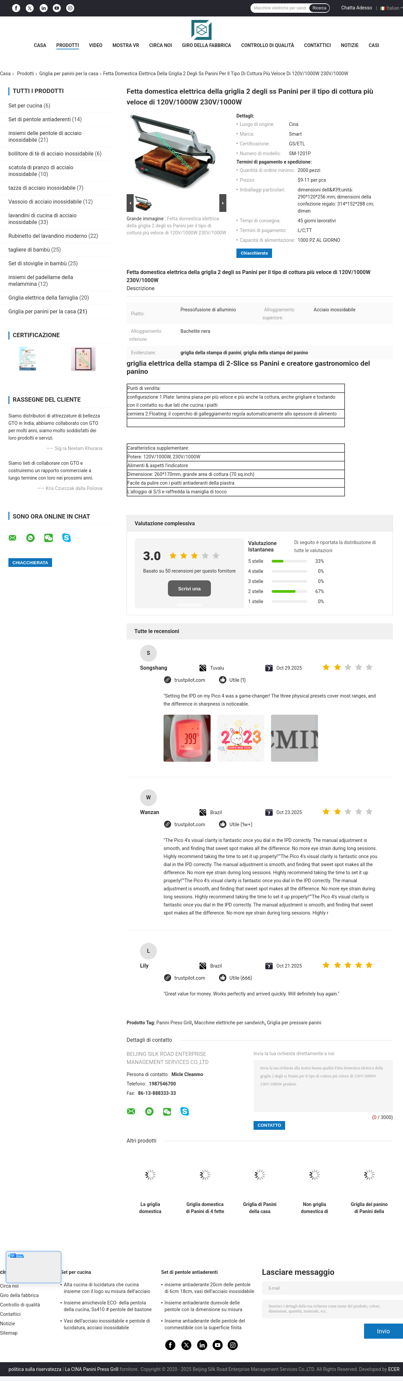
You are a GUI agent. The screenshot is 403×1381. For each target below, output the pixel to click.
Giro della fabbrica (206, 45)
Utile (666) (240, 978)
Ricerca (319, 8)
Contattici (317, 45)
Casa (40, 45)
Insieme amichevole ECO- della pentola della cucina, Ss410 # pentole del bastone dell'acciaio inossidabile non (108, 1307)
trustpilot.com (189, 680)
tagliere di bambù (29, 250)
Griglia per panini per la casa (68, 73)
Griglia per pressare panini (294, 1022)
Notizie (349, 45)
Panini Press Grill (174, 1022)
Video (95, 45)
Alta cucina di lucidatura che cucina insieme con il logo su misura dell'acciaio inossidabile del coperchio (107, 1289)
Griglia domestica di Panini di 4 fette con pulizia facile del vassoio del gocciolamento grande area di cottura (205, 1208)
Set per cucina (25, 105)
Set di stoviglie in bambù (37, 263)
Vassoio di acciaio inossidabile (45, 201)
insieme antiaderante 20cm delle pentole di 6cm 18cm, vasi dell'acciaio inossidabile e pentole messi (209, 1289)
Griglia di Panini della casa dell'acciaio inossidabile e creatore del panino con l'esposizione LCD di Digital (259, 1208)
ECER (394, 1369)
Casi (374, 45)
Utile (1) (237, 680)
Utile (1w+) (240, 825)
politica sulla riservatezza (34, 1369)
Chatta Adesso (356, 7)
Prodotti (67, 45)
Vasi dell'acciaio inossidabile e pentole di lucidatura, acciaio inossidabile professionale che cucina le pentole (107, 1325)
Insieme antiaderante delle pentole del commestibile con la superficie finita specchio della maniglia (205, 1325)
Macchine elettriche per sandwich (229, 1022)
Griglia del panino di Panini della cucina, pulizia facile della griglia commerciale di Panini (369, 1208)
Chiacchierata (254, 253)
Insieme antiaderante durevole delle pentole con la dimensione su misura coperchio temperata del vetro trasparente (209, 1307)
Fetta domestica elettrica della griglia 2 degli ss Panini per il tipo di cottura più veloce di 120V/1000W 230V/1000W (176, 225)
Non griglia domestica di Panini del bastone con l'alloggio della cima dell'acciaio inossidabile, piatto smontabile (314, 1208)
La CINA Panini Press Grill (92, 1369)
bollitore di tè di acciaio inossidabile (50, 153)
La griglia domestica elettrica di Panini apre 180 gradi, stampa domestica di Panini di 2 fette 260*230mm (150, 1208)
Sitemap (8, 1333)
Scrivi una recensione (189, 591)
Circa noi (160, 45)
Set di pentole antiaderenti (39, 119)
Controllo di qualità (267, 45)
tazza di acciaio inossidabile (42, 188)
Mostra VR (126, 45)
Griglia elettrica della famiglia (43, 298)
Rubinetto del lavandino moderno (47, 236)
